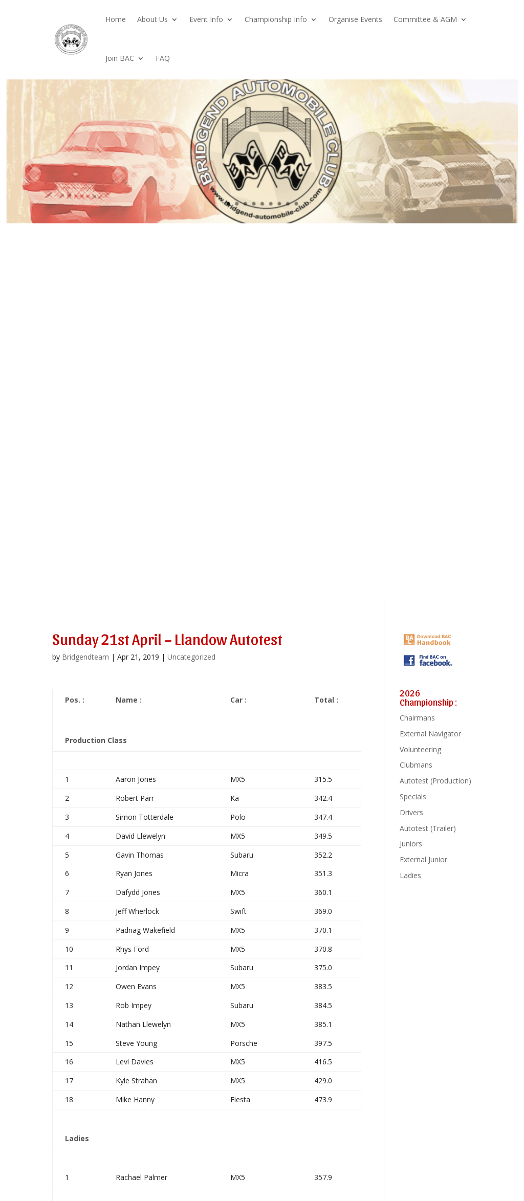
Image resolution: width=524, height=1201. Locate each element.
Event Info (206, 19)
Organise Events (355, 19)
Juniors (411, 843)
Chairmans (417, 718)
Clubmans (416, 765)
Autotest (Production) (435, 780)
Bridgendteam (85, 657)
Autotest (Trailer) (428, 828)
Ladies (410, 875)
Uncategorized (191, 657)
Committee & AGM (425, 19)
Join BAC (119, 58)
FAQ (163, 58)
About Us (152, 19)
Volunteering (420, 749)
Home (115, 19)
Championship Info (276, 19)
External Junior (423, 859)
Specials (413, 796)
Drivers (411, 812)
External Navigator (430, 733)
